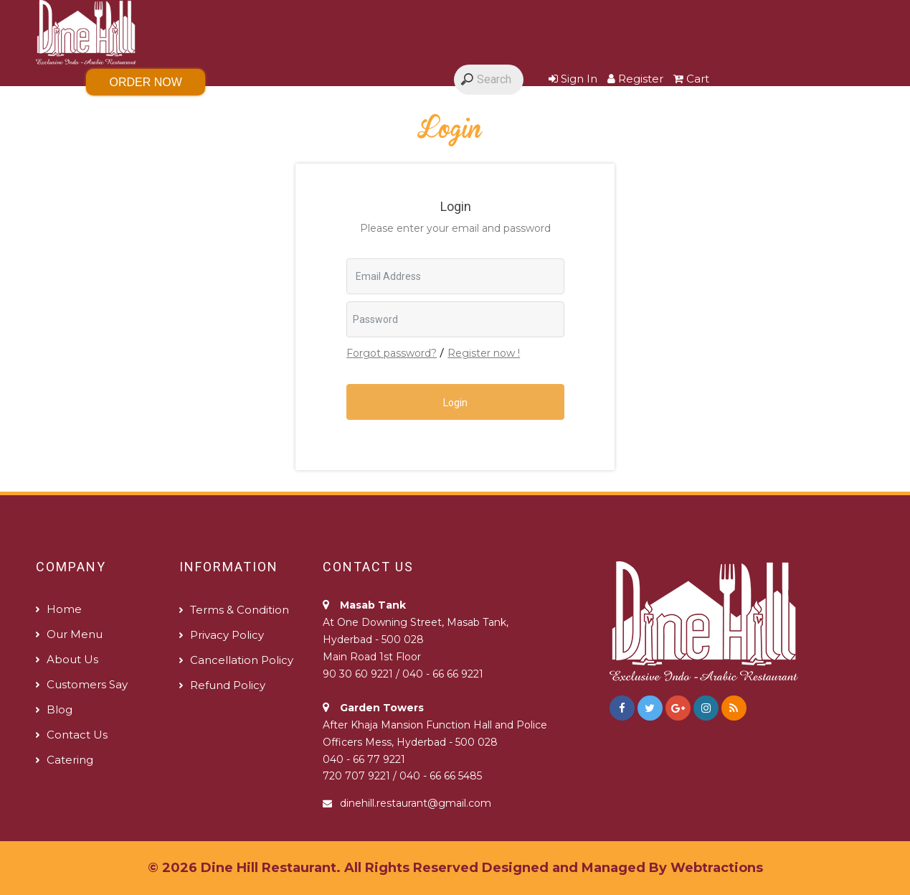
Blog (525, 112)
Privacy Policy (227, 635)
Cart (691, 78)
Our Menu (75, 634)
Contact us (77, 734)
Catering (70, 760)
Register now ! (483, 353)
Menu (173, 112)
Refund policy (227, 685)
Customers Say (429, 112)
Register (635, 78)
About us (72, 659)
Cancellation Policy (241, 660)
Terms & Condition (239, 610)
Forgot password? (391, 353)
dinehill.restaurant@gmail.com (415, 803)
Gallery (250, 112)
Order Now (146, 82)
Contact (736, 112)
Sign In (573, 78)
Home (103, 112)
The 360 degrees (626, 112)
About (330, 112)
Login (455, 402)
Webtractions (716, 868)
